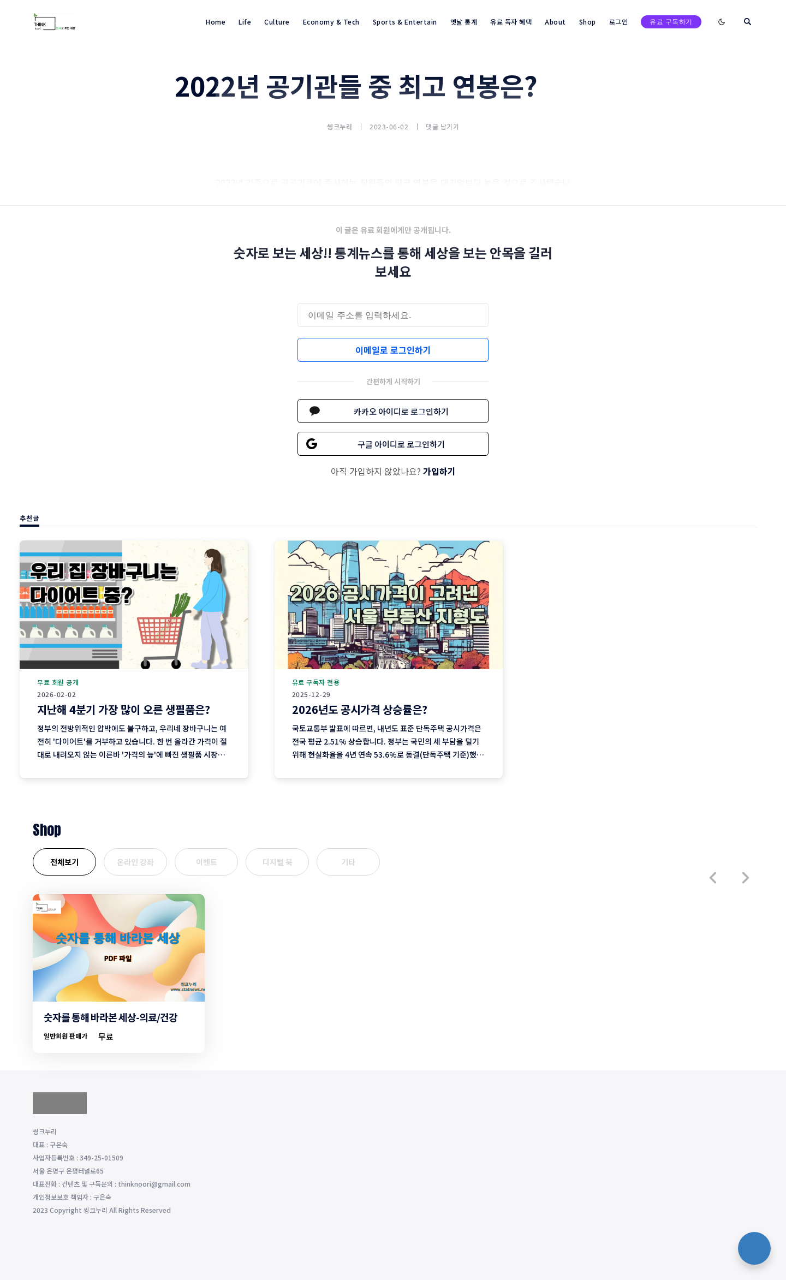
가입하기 (439, 471)
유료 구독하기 (671, 21)
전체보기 (64, 861)
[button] (712, 877)
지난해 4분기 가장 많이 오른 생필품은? (123, 709)
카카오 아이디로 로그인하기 (401, 411)
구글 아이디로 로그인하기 (401, 444)
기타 (348, 861)
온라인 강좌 (135, 861)
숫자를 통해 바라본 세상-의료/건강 (110, 1017)
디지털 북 (278, 861)
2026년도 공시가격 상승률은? (359, 709)
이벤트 (206, 861)
